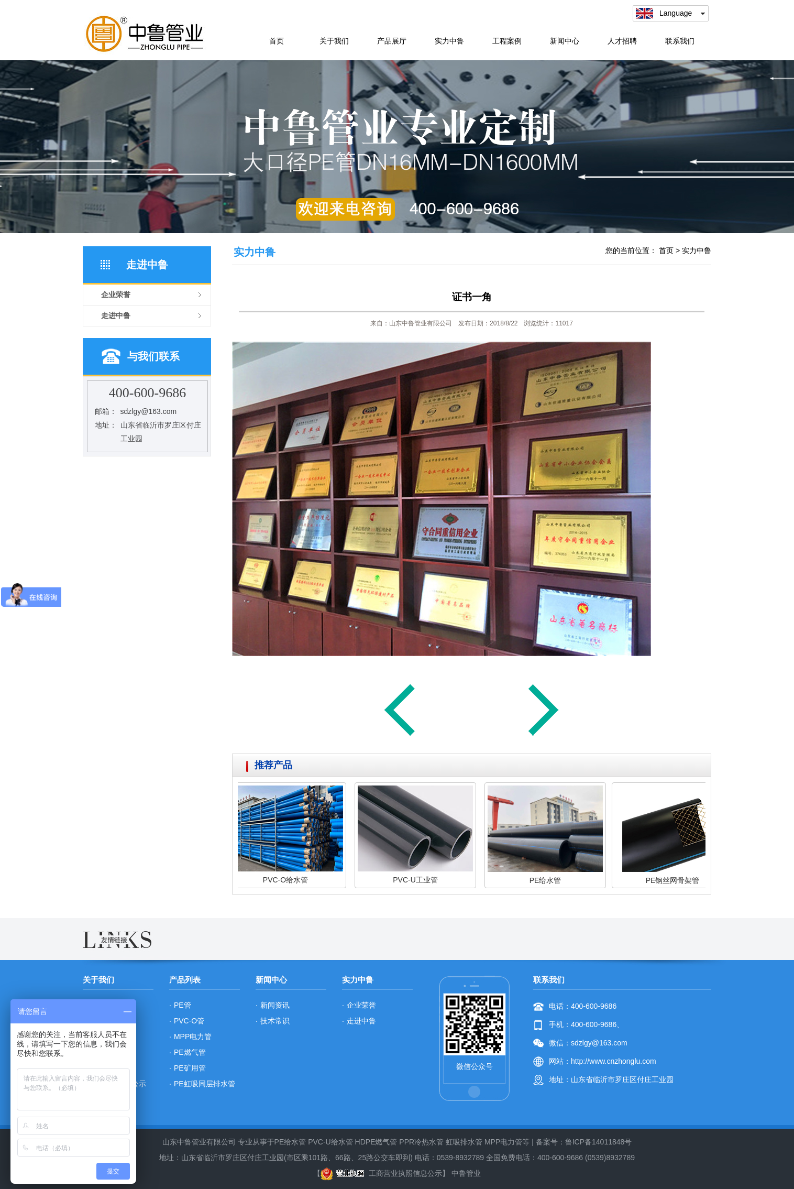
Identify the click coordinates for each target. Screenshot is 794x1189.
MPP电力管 (193, 1036)
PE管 (182, 1005)
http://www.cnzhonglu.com (613, 1061)
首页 (276, 41)
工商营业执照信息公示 (381, 1173)
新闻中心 (564, 41)
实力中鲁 (449, 41)
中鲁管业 (466, 1173)
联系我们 (679, 41)
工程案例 (507, 41)
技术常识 (275, 1021)
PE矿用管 (190, 1068)
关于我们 (334, 41)
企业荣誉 (361, 1005)
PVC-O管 (189, 1021)
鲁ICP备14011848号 (598, 1142)
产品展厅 (391, 41)
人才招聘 (622, 41)
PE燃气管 (190, 1052)
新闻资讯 (275, 1005)
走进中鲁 (361, 1021)
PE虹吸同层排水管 (204, 1083)
